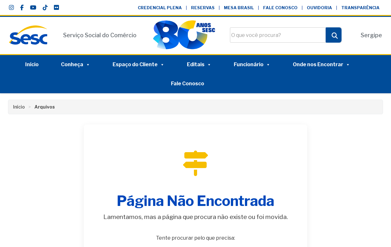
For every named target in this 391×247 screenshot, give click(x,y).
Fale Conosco (280, 7)
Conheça (75, 64)
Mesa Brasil (239, 7)
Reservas (203, 7)
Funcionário (252, 64)
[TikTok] (45, 8)
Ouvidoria (319, 7)
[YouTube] (33, 8)
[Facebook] (22, 8)
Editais (199, 64)
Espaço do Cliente (139, 64)
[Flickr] (56, 8)
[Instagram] (11, 8)
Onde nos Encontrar (321, 64)
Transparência (360, 7)
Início (32, 64)
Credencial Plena (160, 7)
